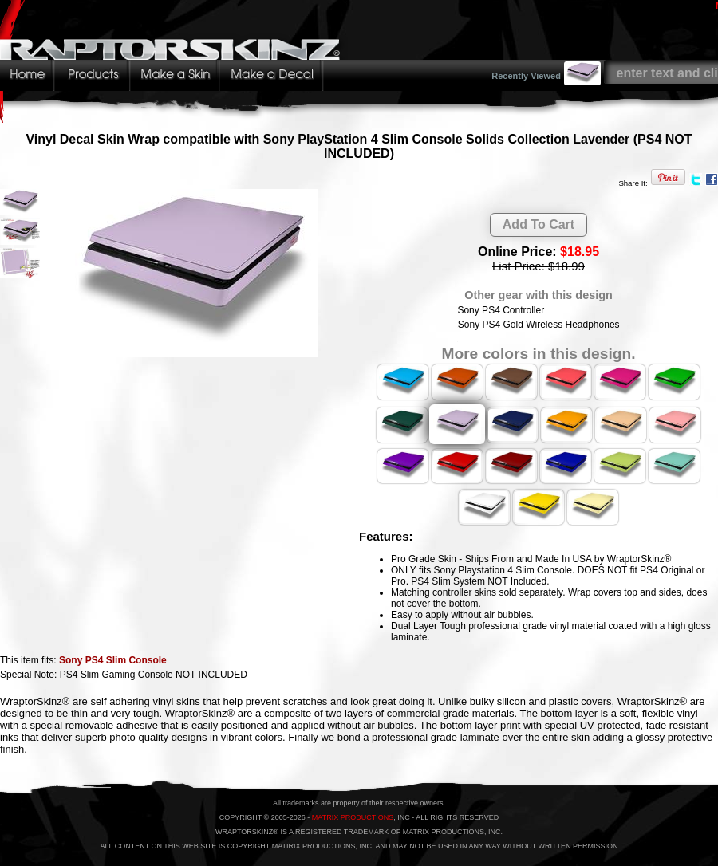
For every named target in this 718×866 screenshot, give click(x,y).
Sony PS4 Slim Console (113, 660)
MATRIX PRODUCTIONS (352, 817)
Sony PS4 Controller (500, 310)
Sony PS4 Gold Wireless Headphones (539, 324)
